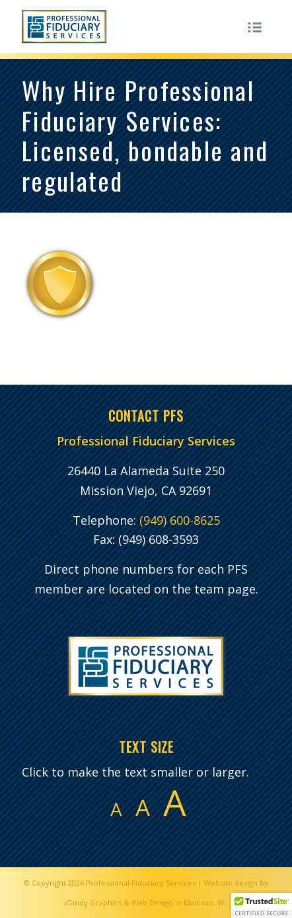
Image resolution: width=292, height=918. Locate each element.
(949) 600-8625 (179, 520)
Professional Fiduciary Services (141, 883)
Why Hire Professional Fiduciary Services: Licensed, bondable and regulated (145, 135)
